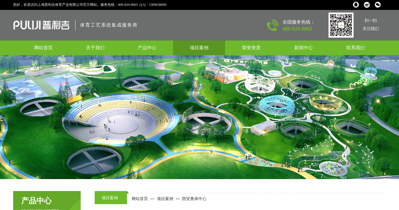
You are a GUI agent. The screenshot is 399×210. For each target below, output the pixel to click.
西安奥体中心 (194, 199)
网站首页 (140, 199)
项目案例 (165, 199)
